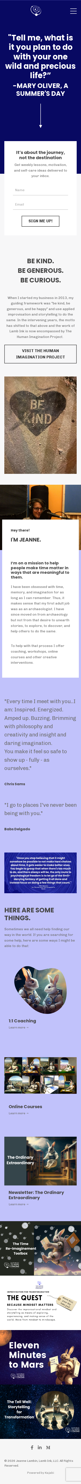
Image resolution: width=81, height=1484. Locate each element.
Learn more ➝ (19, 1027)
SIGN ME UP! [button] (41, 221)
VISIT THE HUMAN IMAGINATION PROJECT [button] (40, 354)
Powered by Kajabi (40, 1473)
